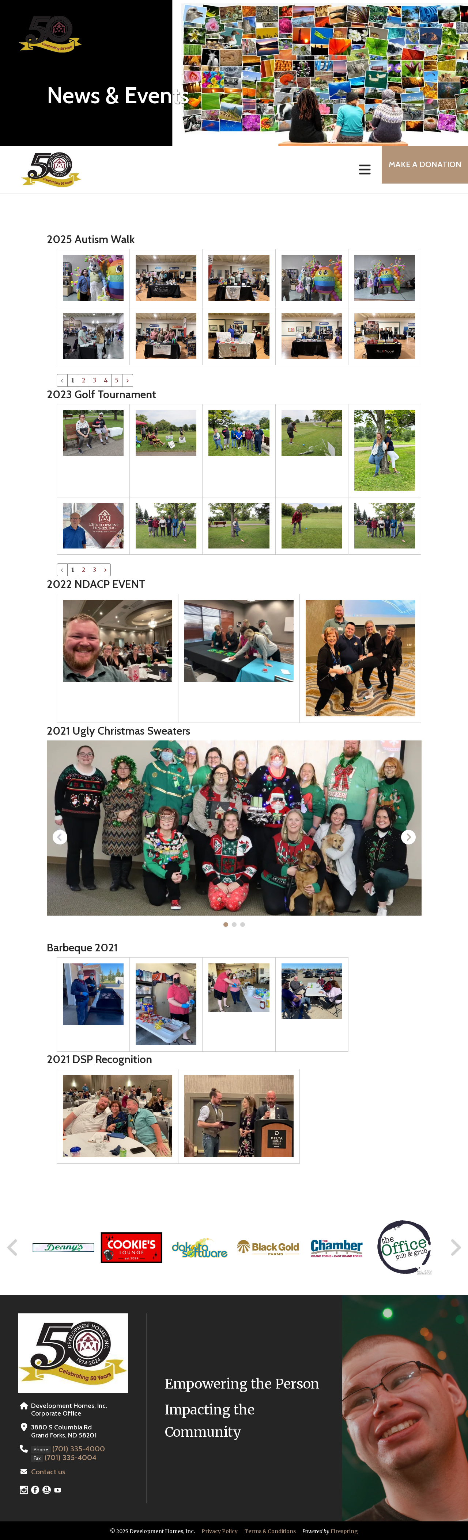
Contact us (47, 1471)
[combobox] (404, 17)
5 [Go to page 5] (116, 380)
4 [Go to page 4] (105, 380)
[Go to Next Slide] (455, 1248)
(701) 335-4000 (76, 1449)
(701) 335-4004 (68, 1457)
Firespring (344, 1530)
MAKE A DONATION (420, 169)
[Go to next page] (127, 380)
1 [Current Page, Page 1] (72, 380)
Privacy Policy (219, 1530)
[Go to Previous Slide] (13, 1248)
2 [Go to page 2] (83, 380)
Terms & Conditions (270, 1530)
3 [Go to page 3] (94, 380)
